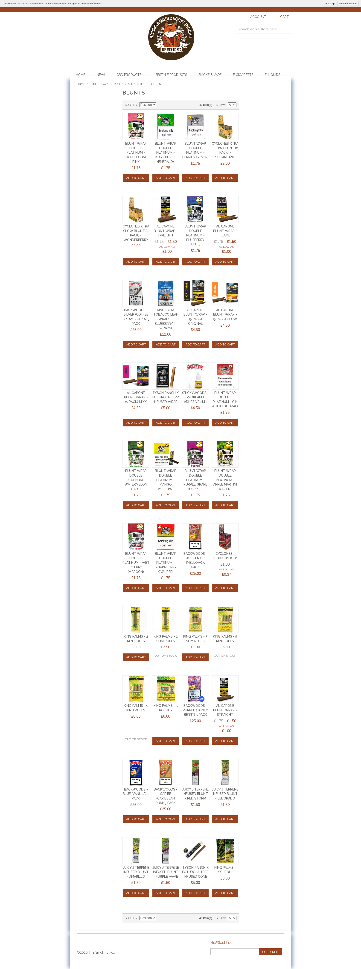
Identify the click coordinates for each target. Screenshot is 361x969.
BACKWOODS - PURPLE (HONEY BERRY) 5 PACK (195, 710)
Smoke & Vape (209, 75)
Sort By (131, 104)
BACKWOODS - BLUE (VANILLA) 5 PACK (136, 794)
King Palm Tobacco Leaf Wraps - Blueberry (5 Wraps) (165, 319)
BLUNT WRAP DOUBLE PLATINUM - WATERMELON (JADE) (136, 480)
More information (348, 3)
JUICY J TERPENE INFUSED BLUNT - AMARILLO (136, 872)
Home (80, 75)
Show (220, 104)
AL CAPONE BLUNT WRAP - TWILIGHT (166, 230)
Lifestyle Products (170, 75)
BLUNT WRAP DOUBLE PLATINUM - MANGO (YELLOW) (165, 480)
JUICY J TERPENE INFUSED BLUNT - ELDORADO (225, 794)
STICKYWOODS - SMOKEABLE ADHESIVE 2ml (195, 397)
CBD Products (128, 75)
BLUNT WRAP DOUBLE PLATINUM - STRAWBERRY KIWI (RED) (166, 562)
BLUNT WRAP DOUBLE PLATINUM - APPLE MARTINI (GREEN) (225, 480)
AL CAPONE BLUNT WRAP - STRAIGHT (225, 710)
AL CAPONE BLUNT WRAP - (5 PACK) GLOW (225, 314)
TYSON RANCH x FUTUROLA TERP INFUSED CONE (195, 872)
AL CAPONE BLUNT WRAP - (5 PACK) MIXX (136, 397)
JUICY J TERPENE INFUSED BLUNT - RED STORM (195, 794)
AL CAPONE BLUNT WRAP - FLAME (225, 230)
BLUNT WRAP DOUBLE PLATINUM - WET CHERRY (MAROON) (135, 562)
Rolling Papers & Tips (129, 84)
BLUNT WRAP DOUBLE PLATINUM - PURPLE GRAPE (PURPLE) (195, 480)
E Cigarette (243, 75)
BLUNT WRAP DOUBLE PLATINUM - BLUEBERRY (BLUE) (195, 235)
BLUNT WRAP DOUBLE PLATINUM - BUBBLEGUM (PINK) (136, 152)
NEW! (101, 75)
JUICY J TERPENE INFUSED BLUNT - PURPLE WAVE (165, 872)
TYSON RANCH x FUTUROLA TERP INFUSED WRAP (165, 397)
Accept (331, 3)
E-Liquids (272, 75)
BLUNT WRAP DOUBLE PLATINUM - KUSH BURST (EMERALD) (165, 152)
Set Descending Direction (160, 104)
